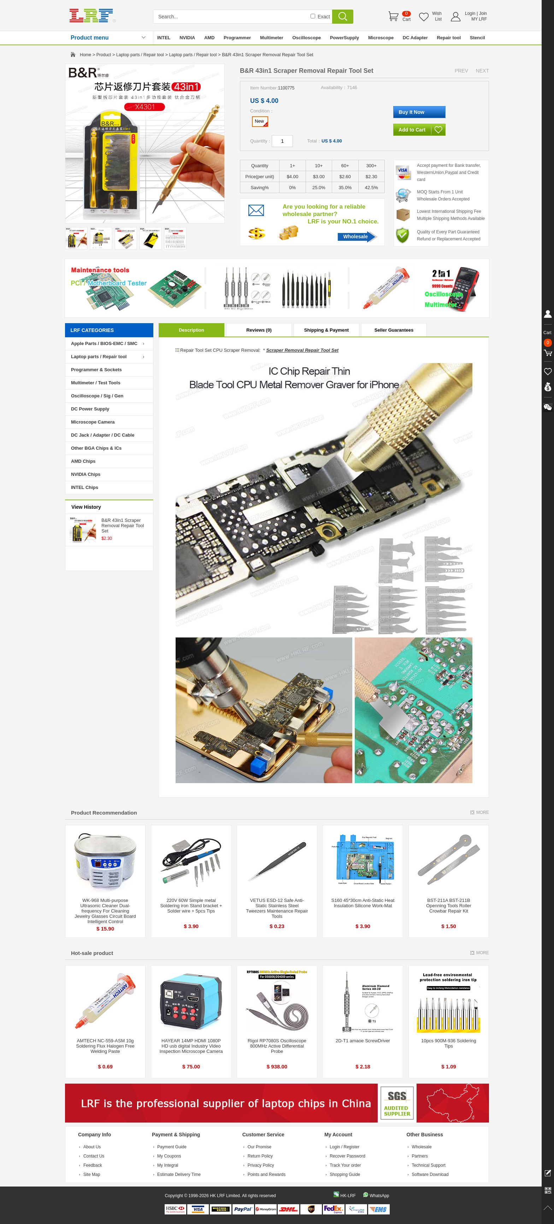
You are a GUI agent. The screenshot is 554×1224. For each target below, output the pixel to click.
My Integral (167, 1165)
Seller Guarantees (394, 330)
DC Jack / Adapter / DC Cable (102, 435)
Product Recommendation (104, 813)
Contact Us (93, 1156)
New (261, 122)
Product (103, 54)
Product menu (90, 38)
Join (483, 13)
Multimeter (271, 37)
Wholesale (355, 236)
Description (191, 330)
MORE (482, 812)
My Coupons (169, 1156)
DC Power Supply (90, 409)
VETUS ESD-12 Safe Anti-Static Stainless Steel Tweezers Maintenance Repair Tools (277, 908)
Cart (406, 19)
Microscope (381, 37)
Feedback (92, 1165)
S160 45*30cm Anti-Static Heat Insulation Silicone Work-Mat (363, 903)
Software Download (430, 1174)
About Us (92, 1146)
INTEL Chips (84, 487)
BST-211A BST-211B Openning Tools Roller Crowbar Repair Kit (448, 906)
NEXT (482, 71)
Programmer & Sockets (96, 369)
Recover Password (347, 1156)
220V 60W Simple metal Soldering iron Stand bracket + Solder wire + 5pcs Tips (191, 906)
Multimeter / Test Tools (95, 382)
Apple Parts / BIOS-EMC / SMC (104, 343)
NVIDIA (187, 37)
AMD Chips (83, 461)
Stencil (477, 37)
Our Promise (259, 1146)
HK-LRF (347, 1195)
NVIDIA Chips (85, 474)
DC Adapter (415, 37)
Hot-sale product (92, 953)
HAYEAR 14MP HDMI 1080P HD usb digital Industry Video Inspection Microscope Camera (191, 1046)
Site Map (91, 1174)
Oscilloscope (306, 37)
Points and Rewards (266, 1174)
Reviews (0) (259, 330)
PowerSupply (344, 37)
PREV (461, 71)
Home (85, 54)
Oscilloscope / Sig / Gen (97, 395)
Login (470, 13)
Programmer (237, 37)
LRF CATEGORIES (92, 330)
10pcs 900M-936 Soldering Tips (448, 1043)
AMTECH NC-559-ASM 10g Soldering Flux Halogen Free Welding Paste (105, 1046)
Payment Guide (172, 1146)
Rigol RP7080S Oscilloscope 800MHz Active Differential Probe (277, 1046)
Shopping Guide (345, 1174)
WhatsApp (379, 1195)
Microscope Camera (93, 422)
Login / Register (344, 1146)
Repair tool (449, 37)
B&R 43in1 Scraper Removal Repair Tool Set (122, 526)
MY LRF (479, 19)
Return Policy (260, 1156)
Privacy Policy (261, 1165)
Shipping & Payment (326, 330)
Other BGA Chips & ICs (96, 448)
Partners (420, 1156)
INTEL (164, 37)
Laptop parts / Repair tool (140, 54)
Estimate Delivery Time (179, 1174)
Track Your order (345, 1165)
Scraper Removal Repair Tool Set (302, 350)
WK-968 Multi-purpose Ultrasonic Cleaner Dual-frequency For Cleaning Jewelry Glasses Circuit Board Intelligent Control (105, 911)
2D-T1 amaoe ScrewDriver (363, 1040)
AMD (209, 37)
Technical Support (429, 1165)
